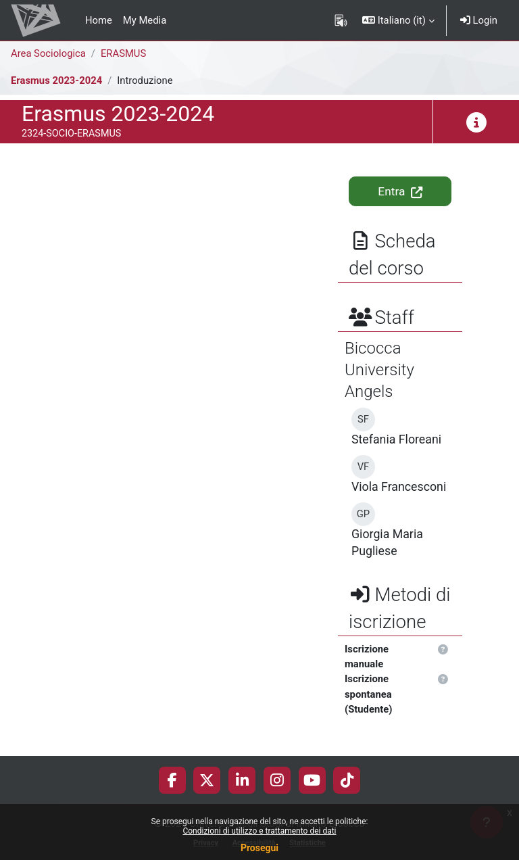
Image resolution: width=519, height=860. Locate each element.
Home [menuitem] (98, 20)
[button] (398, 20)
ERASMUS (123, 53)
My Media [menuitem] (144, 20)
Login (478, 20)
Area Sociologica (48, 53)
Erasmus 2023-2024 (56, 80)
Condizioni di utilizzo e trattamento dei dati (259, 831)
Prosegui (259, 847)
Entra (400, 191)
